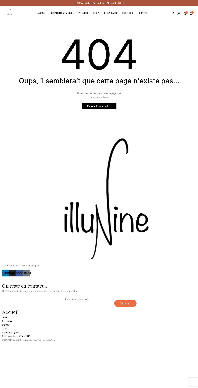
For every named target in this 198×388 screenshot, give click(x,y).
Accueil (10, 312)
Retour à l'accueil (97, 106)
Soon (57, 340)
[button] (191, 13)
